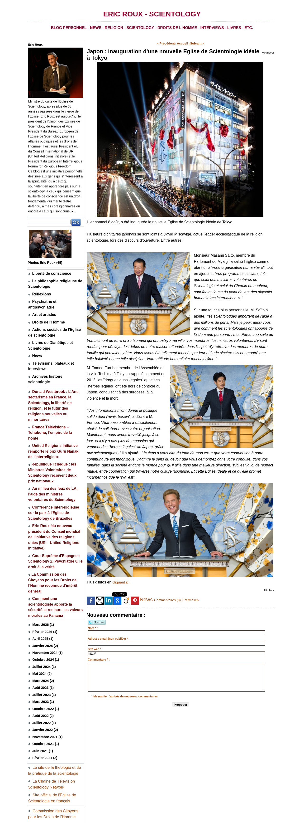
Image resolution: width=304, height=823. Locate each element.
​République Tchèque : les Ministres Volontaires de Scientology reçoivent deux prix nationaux (55, 422)
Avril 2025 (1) (41, 548)
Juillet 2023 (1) (43, 601)
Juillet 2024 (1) (43, 574)
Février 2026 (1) (43, 542)
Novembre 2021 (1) (46, 640)
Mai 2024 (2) (41, 581)
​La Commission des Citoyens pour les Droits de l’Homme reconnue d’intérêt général (55, 506)
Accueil (182, 43)
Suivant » (193, 43)
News (36, 339)
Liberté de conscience (48, 273)
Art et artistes (42, 304)
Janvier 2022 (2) (44, 633)
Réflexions (40, 291)
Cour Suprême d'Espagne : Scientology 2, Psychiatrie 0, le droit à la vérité (54, 490)
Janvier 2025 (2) (44, 555)
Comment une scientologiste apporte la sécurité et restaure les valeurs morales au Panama (52, 521)
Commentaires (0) (169, 599)
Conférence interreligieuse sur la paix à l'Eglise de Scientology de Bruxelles (54, 454)
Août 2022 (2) (42, 620)
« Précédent (169, 43)
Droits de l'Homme (45, 310)
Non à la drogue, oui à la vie (56, 737)
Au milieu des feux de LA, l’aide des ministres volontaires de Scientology (53, 438)
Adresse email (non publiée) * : (108, 637)
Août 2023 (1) (42, 594)
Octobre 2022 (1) (44, 614)
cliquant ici (121, 581)
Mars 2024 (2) (42, 587)
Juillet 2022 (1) (43, 627)
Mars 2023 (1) (42, 607)
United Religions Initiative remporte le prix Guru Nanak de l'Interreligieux (51, 406)
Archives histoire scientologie (54, 357)
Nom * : (93, 626)
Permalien (196, 599)
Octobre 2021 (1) (44, 646)
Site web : (94, 647)
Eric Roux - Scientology (152, 14)
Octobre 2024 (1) (44, 568)
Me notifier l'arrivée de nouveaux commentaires (125, 695)
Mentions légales (42, 794)
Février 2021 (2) (43, 659)
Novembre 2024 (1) (46, 561)
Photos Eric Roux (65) (47, 262)
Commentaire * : (99, 658)
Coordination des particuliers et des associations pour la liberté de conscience (54, 766)
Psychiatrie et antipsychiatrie (53, 297)
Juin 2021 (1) (41, 653)
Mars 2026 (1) (42, 535)
